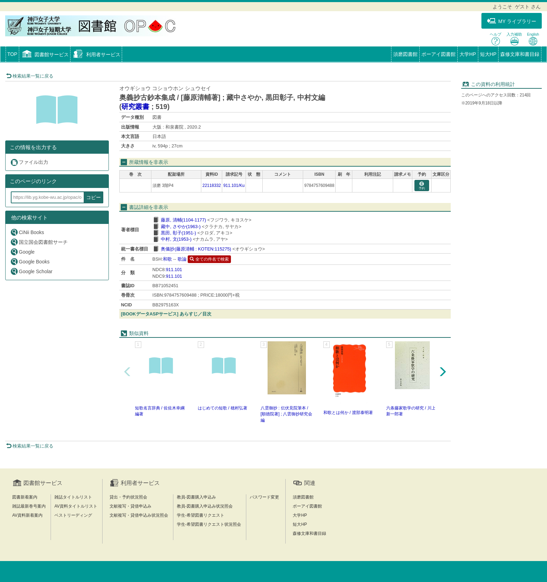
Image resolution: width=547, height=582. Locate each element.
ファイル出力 (29, 162)
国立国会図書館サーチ (39, 242)
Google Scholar (31, 271)
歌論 (182, 259)
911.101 (174, 269)
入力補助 (514, 39)
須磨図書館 (405, 54)
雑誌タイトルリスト (73, 497)
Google (22, 251)
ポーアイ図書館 (438, 54)
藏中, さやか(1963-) (181, 226)
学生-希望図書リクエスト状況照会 (209, 524)
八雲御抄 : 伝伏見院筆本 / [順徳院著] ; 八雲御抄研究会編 (287, 414)
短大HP (488, 54)
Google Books (30, 261)
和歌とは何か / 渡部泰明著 (348, 412)
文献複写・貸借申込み (130, 506)
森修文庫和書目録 (519, 54)
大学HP (467, 54)
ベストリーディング (73, 515)
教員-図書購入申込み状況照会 (205, 506)
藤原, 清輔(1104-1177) (183, 220)
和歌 (167, 259)
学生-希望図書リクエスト (200, 515)
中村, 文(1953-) (176, 239)
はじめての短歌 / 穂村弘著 (222, 408)
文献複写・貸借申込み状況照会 (139, 515)
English (533, 39)
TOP (12, 54)
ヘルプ (495, 39)
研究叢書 (135, 106)
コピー (93, 197)
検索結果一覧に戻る (29, 76)
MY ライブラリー (511, 21)
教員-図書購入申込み (196, 497)
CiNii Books (27, 232)
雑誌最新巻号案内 (29, 506)
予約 (422, 186)
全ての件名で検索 (209, 259)
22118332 (211, 185)
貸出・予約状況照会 (128, 497)
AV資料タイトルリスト (75, 506)
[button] (44, 54)
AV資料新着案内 (27, 515)
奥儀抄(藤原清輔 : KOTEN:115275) (196, 249)
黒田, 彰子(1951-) (178, 232)
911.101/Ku (234, 185)
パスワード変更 (264, 497)
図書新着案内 (24, 497)
